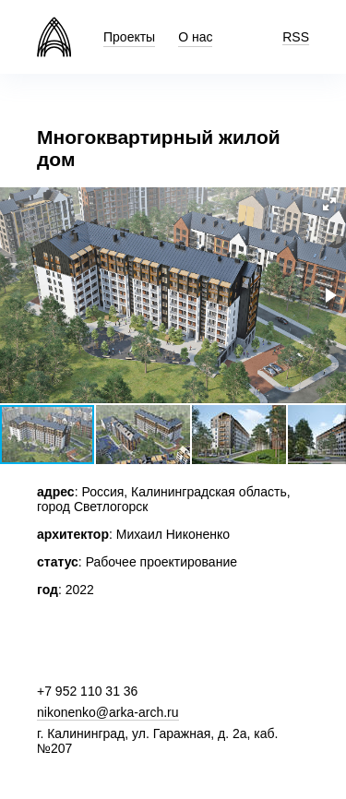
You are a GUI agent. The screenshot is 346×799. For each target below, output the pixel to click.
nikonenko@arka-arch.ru (108, 712)
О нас (195, 37)
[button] (329, 204)
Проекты (129, 37)
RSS (295, 37)
